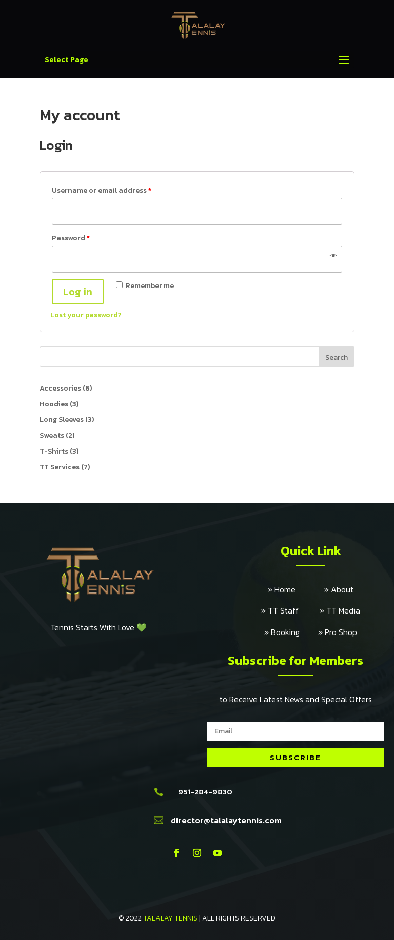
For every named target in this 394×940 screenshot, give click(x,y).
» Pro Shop (337, 632)
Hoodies (54, 404)
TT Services (60, 467)
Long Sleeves (62, 419)
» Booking (291, 632)
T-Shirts (54, 451)
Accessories (60, 388)
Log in (77, 291)
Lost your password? (86, 315)
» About (338, 589)
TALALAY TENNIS (170, 918)
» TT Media (340, 610)
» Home (296, 589)
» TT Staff (290, 610)
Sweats (52, 435)
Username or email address (101, 190)
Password (71, 238)
